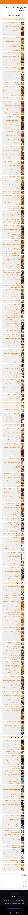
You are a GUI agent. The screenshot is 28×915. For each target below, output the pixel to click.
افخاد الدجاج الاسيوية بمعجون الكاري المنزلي (11, 162)
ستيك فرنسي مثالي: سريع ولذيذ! (12, 293)
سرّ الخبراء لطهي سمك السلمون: (12, 176)
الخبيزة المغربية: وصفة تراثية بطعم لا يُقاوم (11, 188)
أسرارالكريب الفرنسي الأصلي (13, 417)
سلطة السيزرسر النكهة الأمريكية (12, 590)
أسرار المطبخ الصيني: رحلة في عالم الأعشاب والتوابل (12, 241)
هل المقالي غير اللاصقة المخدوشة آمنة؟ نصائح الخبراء (12, 763)
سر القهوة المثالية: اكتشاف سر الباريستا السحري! (12, 767)
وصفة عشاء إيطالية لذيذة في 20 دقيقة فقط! (12, 203)
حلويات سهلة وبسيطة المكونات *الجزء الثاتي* (12, 572)
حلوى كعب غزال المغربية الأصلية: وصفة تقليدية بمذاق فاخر (12, 482)
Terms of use (13, 910)
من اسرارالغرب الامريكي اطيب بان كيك (12, 448)
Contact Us (16, 912)
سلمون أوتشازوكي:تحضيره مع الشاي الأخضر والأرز (11, 181)
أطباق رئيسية (14, 879)
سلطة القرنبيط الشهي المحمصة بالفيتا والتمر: (12, 700)
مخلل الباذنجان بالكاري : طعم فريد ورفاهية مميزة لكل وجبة (12, 670)
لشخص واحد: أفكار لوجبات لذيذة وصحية (12, 297)
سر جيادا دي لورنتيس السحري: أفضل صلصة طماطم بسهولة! (11, 677)
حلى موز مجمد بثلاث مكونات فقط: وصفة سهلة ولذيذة (12, 512)
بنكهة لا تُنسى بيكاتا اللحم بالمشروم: (11, 79)
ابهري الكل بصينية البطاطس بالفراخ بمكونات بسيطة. (11, 94)
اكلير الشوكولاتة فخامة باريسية (12, 443)
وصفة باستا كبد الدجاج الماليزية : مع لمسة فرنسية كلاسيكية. (11, 215)
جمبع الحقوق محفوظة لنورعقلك (14, 908)
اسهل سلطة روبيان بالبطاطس (12, 345)
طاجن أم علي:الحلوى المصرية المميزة (11, 462)
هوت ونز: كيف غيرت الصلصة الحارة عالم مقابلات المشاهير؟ (12, 782)
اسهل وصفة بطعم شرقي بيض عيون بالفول (11, 151)
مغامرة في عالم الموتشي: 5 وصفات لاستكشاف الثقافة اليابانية (11, 527)
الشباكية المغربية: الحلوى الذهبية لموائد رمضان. (12, 474)
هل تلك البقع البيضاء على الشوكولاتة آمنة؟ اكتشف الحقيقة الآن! (11, 748)
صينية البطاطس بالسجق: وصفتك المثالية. (11, 166)
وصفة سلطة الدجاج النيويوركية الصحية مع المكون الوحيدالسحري (12, 703)
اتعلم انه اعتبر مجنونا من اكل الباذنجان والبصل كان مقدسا (11, 839)
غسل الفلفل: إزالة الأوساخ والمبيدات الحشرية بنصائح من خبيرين (11, 756)
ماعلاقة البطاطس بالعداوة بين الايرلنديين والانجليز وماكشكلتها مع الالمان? (12, 836)
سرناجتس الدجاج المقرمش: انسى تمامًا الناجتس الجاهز (12, 606)
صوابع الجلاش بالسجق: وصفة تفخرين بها (13, 624)
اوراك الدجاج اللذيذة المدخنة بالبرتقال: (11, 300)
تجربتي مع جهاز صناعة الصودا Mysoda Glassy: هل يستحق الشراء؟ (11, 760)
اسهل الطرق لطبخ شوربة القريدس (11, 342)
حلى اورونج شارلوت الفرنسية (13, 545)
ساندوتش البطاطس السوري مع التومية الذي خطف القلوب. (12, 617)
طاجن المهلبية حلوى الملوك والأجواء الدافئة (11, 470)
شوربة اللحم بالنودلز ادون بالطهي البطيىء (12, 331)
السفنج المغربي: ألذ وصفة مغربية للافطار (12, 478)
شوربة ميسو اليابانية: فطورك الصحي (11, 597)
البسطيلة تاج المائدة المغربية (13, 41)
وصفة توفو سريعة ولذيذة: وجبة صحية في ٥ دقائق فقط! (12, 654)
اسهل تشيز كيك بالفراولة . (13, 556)
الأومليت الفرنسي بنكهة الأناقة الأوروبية (13, 61)
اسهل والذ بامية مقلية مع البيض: (12, 143)
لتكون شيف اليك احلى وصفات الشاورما (13, 391)
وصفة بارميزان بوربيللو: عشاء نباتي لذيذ (12, 173)
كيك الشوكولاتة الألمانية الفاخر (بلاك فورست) (11, 414)
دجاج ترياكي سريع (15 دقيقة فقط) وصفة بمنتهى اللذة (12, 279)
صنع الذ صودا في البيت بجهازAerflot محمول (11, 797)
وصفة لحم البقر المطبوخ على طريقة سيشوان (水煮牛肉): (11, 234)
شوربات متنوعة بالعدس (14, 398)
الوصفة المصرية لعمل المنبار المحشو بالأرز (11, 155)
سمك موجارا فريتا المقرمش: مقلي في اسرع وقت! (11, 211)
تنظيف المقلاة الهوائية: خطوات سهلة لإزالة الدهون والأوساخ (12, 752)
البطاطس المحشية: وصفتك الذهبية (11, 71)
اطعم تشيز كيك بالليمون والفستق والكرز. (12, 553)
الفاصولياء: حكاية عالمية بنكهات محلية (12, 68)
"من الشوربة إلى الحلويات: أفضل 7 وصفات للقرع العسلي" (12, 275)
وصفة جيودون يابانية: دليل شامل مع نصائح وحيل (11, 249)
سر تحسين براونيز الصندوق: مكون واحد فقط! (12, 504)
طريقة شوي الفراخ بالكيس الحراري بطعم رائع (12, 361)
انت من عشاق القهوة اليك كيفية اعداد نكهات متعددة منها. (12, 824)
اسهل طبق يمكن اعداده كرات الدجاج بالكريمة (11, 328)
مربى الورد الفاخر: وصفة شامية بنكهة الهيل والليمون (11, 467)
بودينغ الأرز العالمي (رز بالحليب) (13, 406)
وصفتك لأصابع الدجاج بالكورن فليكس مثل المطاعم (11, 621)
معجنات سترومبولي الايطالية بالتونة (11, 714)
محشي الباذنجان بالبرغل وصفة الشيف (13, 136)
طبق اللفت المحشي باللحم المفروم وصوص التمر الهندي (12, 354)
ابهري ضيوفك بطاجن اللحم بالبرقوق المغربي (11, 380)
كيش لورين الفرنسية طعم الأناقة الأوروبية (12, 64)
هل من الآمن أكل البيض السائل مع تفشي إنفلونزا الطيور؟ (12, 771)
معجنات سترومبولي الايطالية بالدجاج (11, 718)
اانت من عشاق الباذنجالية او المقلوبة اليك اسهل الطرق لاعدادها (11, 320)
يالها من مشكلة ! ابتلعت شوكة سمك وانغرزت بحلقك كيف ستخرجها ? (11, 827)
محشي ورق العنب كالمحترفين (13, 86)
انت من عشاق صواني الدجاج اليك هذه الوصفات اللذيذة (11, 373)
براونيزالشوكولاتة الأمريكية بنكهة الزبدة (12, 421)
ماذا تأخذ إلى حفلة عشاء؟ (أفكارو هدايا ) (11, 786)
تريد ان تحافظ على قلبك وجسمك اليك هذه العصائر (11, 842)
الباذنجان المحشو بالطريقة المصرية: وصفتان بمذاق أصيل (11, 128)
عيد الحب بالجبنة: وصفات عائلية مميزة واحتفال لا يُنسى (12, 685)
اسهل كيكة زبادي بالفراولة (14, 541)
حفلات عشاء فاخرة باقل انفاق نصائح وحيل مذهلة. (11, 790)
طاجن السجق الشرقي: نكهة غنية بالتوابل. (12, 125)
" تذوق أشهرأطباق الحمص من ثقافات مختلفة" (11, 688)
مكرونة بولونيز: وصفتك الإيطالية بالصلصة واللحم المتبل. (12, 106)
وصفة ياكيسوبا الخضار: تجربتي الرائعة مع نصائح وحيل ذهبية (11, 237)
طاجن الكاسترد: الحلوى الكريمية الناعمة (12, 485)
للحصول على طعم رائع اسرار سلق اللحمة (12, 369)
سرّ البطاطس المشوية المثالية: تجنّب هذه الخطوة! (11, 673)
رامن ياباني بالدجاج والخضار (14, 22)
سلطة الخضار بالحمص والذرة (13, 710)
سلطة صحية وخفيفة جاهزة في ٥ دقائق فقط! (12, 643)
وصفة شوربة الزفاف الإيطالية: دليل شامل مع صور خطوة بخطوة (12, 662)
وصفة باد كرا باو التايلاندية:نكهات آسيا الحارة (11, 256)
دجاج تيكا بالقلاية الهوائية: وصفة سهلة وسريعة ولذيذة (12, 312)
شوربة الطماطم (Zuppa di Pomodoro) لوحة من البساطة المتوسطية (13, 595)
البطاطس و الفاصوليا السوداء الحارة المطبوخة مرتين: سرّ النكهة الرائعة (11, 271)
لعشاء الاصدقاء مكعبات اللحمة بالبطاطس (12, 158)
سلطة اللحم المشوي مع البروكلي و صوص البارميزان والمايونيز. (12, 335)
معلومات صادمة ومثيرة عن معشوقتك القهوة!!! (13, 820)
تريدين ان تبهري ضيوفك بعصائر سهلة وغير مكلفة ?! (12, 846)
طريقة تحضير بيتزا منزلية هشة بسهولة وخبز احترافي (13, 49)
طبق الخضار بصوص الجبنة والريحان (11, 804)
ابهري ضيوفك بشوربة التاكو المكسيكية (13, 324)
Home (23, 910)
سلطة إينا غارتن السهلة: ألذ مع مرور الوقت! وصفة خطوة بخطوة (11, 681)
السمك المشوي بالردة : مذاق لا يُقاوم (11, 244)
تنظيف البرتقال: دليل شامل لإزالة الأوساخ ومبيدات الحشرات (12, 745)
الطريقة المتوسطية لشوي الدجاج (12, 34)
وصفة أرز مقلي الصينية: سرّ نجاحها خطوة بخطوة (12, 222)
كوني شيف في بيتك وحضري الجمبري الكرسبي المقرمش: (11, 609)
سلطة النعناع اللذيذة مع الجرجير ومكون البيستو (12, 376)
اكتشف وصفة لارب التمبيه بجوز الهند (11, 52)
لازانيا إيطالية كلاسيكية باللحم (13, 26)
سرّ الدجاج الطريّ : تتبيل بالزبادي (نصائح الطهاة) (12, 207)
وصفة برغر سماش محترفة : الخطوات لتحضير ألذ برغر (11, 192)
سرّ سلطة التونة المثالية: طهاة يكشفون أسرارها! (13, 647)
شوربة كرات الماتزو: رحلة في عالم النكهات (12, 147)
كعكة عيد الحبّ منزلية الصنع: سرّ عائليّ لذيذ (12, 515)
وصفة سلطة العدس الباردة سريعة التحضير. (11, 602)
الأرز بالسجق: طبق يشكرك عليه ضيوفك (12, 121)
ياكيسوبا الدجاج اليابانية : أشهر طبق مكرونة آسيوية (11, 57)
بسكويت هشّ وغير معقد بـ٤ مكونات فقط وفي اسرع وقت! (11, 530)
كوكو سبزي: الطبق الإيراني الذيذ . (12, 639)
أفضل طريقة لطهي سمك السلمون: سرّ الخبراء (11, 264)
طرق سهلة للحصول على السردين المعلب (12, 730)
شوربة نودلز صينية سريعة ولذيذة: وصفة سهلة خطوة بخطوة (12, 219)
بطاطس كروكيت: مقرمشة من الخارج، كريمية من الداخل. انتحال (11, 613)
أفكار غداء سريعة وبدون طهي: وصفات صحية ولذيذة (13, 651)
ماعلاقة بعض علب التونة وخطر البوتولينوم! (12, 801)
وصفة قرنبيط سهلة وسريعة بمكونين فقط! (11, 200)
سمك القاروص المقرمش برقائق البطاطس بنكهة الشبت (12, 305)
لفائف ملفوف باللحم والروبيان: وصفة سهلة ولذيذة (11, 309)
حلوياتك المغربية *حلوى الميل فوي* (12, 578)
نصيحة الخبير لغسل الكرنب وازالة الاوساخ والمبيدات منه (12, 794)
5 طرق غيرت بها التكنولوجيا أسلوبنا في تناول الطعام (11, 779)
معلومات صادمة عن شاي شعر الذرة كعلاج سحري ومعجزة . (11, 831)
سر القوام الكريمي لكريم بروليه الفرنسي (13, 452)
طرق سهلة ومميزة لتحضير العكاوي (11, 387)
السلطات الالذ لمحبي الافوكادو (13, 364)
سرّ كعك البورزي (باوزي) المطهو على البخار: (11, 83)
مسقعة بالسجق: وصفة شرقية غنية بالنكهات (11, 628)
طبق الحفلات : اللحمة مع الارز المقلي (11, 811)
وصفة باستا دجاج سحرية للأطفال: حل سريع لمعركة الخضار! (11, 286)
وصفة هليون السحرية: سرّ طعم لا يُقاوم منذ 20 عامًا (12, 658)
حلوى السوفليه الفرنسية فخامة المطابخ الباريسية (12, 459)
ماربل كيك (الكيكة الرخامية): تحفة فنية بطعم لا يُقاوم (12, 493)
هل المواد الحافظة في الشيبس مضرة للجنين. (11, 865)
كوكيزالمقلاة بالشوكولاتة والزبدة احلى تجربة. (11, 497)
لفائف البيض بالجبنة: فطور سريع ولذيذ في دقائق (12, 632)
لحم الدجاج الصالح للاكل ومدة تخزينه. (11, 857)
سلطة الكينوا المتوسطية (14, 586)
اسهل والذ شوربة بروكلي (14, 349)
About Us (19, 910)
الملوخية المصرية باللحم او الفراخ (12, 357)
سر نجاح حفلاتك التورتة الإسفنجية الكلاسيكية (12, 436)
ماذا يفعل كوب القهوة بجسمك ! (12, 815)
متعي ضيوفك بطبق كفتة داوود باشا (11, 394)
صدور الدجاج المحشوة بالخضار (13, 721)
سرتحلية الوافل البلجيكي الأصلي (12, 439)
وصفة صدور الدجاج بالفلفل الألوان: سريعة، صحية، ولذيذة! (12, 117)
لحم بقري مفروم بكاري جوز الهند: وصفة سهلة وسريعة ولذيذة (12, 316)
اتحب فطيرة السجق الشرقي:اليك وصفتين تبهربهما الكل (12, 113)
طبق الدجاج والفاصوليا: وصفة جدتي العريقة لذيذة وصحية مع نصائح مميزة (11, 252)
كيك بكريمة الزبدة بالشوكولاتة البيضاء (11, 548)
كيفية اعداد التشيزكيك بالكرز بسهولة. (11, 563)
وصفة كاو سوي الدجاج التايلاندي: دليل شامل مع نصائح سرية (11, 267)
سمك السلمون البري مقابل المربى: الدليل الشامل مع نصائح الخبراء (12, 775)
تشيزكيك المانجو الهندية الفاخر (13, 409)
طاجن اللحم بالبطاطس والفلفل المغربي (12, 339)
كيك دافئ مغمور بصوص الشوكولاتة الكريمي (11, 489)
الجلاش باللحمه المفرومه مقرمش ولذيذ (12, 132)
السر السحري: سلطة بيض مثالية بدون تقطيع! (12, 666)
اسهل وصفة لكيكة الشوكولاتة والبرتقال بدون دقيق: (13, 523)
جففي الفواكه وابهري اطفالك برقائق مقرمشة (11, 534)
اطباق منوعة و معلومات (14, 884)
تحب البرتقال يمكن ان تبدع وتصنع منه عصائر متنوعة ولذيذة (11, 850)
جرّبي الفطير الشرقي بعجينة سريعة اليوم (12, 98)
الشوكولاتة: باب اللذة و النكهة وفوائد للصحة (11, 869)
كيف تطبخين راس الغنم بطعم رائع (11, 383)
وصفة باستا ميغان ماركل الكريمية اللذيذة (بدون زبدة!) (12, 196)
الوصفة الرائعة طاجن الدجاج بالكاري (11, 90)
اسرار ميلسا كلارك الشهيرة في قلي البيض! (12, 692)
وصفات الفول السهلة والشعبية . (12, 808)
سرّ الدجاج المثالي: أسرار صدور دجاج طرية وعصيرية (12, 185)
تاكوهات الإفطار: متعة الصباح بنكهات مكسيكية (11, 636)
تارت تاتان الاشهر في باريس (13, 454)
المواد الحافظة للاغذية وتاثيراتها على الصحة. (11, 861)
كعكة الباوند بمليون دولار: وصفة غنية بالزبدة (11, 500)
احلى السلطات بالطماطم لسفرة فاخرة (12, 733)
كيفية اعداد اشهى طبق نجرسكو (12, 725)
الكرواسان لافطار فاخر (15, 567)
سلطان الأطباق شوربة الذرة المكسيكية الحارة (13, 46)
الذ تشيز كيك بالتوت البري (14, 560)
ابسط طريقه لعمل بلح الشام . (12, 537)
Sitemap (11, 912)
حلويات (14, 886)
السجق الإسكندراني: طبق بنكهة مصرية (12, 170)
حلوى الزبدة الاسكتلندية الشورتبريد (12, 424)
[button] (26, 2)
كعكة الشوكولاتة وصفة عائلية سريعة (11, 518)
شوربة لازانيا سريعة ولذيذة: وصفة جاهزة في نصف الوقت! (12, 230)
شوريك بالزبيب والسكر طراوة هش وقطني (12, 508)
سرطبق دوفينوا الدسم (15, 30)
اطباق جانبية (14, 881)
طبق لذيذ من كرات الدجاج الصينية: (12, 139)
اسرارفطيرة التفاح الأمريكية (13, 432)
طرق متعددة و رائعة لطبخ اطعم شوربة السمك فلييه (12, 707)
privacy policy (6, 910)
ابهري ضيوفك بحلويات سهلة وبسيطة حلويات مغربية (13, 576)
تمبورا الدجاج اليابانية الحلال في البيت (11, 37)
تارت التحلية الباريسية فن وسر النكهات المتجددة (13, 429)
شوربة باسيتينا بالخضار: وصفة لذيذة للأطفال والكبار (11, 290)
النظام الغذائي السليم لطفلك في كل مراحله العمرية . (11, 854)
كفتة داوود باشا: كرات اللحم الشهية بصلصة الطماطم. (11, 110)
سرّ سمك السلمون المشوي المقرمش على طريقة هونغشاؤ (12, 260)
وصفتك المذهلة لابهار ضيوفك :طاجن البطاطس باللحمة (11, 102)
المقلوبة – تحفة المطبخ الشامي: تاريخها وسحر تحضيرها (12, 76)
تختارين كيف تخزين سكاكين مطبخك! (11, 740)
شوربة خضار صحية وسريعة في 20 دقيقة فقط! (12, 282)
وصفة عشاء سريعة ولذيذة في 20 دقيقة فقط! (12, 226)
